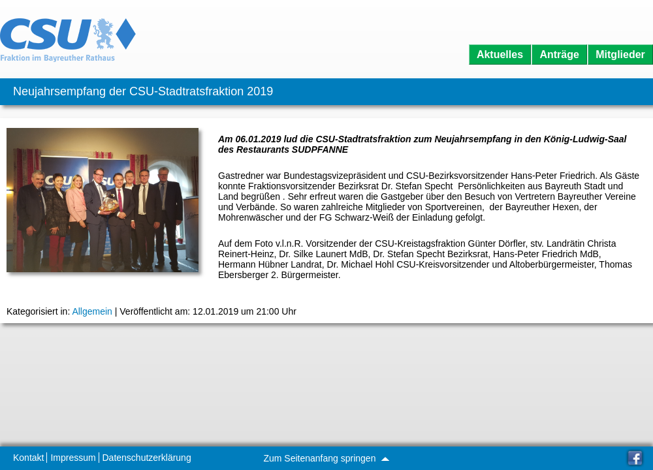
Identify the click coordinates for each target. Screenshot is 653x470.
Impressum (72, 457)
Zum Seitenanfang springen (326, 458)
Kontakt (28, 457)
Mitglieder (620, 54)
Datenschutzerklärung (147, 457)
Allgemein (92, 311)
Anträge (559, 54)
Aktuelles (500, 54)
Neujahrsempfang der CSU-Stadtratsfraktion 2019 (143, 91)
